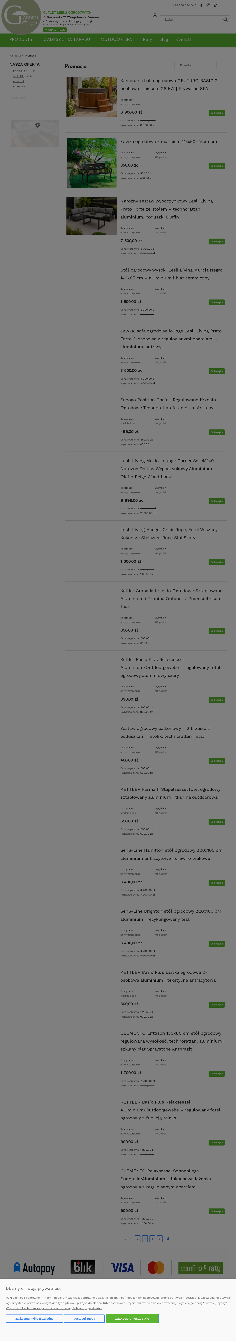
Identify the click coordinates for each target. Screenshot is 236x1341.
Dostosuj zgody (84, 1318)
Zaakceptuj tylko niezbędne (34, 1318)
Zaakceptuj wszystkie (132, 1318)
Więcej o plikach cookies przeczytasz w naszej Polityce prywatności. (54, 1308)
